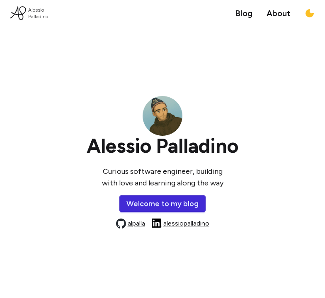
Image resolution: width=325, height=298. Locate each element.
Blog (243, 13)
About (279, 13)
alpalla (136, 223)
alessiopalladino (186, 223)
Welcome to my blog (162, 203)
